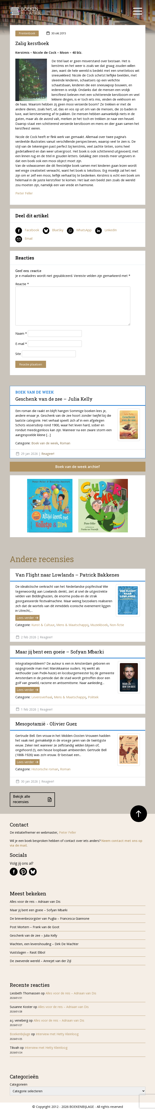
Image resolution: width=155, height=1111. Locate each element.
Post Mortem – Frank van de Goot (34, 927)
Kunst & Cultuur (42, 625)
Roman (65, 443)
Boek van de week (44, 443)
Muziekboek (99, 625)
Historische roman (44, 769)
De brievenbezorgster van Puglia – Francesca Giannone (49, 918)
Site (18, 354)
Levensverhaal (41, 697)
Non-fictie (117, 625)
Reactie (22, 284)
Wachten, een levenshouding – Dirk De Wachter (44, 944)
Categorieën (18, 1084)
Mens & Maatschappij (72, 625)
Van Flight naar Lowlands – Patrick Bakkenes (67, 575)
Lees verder (27, 618)
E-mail (21, 344)
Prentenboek (27, 33)
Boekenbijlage (20, 1034)
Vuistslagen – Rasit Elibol (27, 952)
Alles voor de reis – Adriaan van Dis (35, 901)
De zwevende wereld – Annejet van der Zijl (40, 961)
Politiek (93, 697)
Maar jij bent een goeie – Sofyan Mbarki (59, 652)
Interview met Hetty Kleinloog (57, 1034)
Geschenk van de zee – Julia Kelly (54, 399)
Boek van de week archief (77, 466)
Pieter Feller (24, 193)
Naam (21, 333)
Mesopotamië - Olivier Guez (46, 724)
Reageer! (47, 453)
